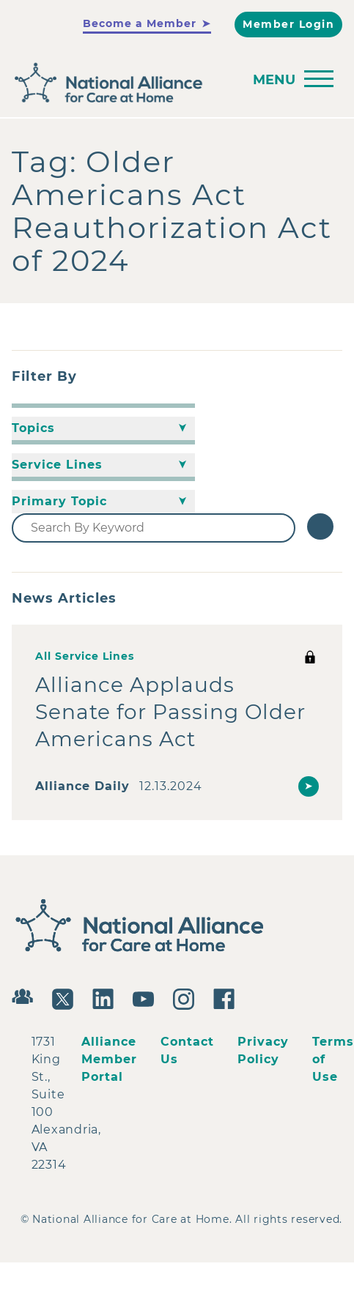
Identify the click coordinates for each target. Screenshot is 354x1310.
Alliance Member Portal (109, 1059)
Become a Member (139, 23)
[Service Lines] (103, 465)
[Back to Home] (173, 83)
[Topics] (103, 428)
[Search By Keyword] (153, 528)
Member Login (288, 24)
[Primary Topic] (103, 501)
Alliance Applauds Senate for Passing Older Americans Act (170, 711)
